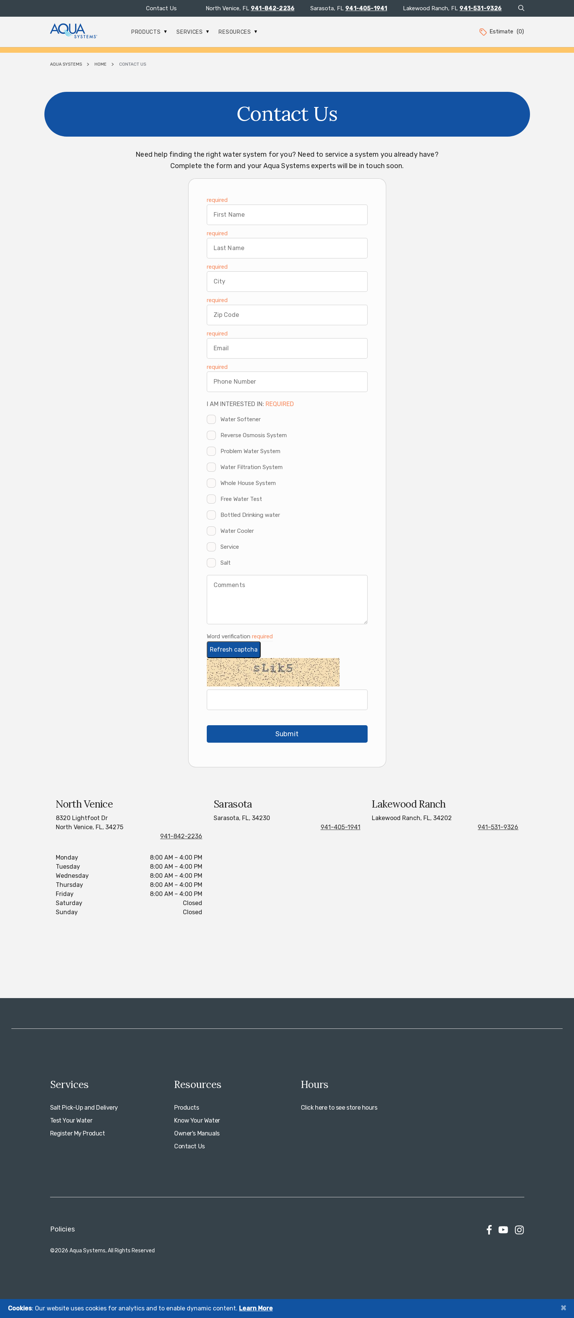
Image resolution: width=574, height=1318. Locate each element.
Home (100, 64)
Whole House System (248, 483)
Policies (62, 1229)
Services (192, 32)
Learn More (256, 1308)
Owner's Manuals (197, 1133)
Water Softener (240, 419)
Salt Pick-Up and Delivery (84, 1107)
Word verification (229, 636)
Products (149, 32)
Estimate (501, 31)
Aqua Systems (66, 64)
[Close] (563, 1307)
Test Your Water (71, 1120)
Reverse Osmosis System (253, 435)
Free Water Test (241, 499)
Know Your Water (197, 1120)
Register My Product (77, 1133)
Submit (287, 734)
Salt (225, 562)
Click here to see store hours (339, 1107)
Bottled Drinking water (250, 515)
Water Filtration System (251, 467)
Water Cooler (237, 531)
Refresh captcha (234, 649)
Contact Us (161, 8)
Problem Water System (250, 451)
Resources (238, 32)
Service (229, 546)
